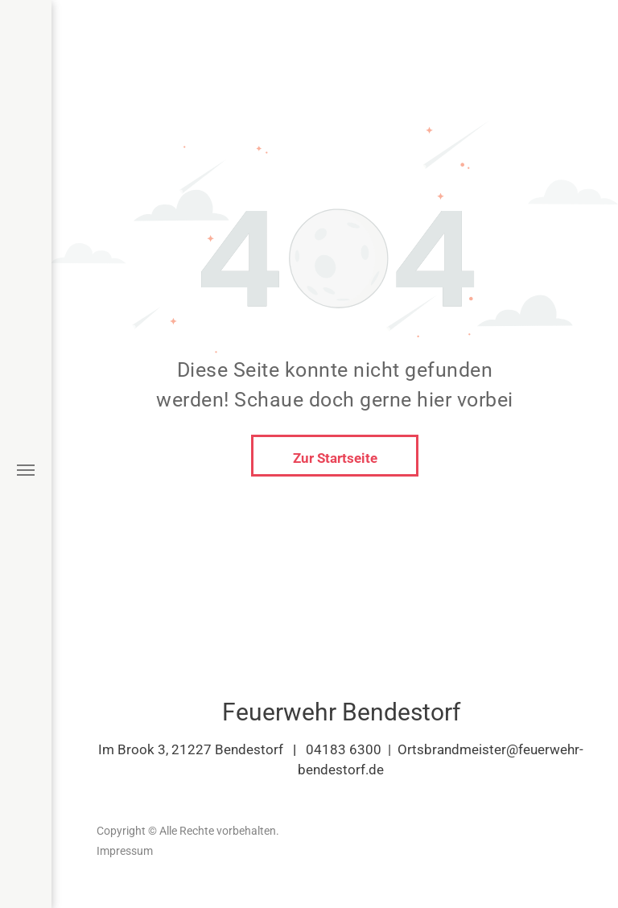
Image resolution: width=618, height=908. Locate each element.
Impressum (125, 850)
